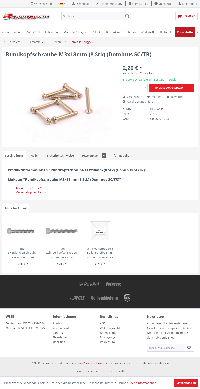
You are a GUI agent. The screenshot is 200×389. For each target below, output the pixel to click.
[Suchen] (127, 16)
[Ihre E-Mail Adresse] (166, 348)
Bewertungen (93, 155)
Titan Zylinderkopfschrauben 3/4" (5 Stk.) (23, 251)
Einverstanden (186, 382)
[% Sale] (17, 32)
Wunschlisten (41, 3)
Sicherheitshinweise (60, 155)
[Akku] (116, 32)
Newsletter (60, 337)
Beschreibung (14, 155)
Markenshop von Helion (29, 192)
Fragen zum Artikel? (26, 188)
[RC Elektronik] (99, 32)
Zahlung (58, 333)
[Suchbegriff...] (96, 16)
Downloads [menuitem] (81, 3)
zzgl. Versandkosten (145, 73)
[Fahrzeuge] (52, 32)
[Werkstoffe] (148, 32)
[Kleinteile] (166, 32)
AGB (102, 323)
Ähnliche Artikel (16, 208)
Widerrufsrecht (110, 328)
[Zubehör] (130, 32)
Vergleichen (132, 97)
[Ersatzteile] (185, 32)
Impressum (107, 342)
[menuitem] (163, 3)
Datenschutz (108, 333)
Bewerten (175, 97)
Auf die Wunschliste (138, 101)
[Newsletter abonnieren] (189, 348)
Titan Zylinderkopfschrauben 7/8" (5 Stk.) (61, 251)
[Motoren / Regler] (74, 32)
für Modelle (121, 155)
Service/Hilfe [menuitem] (138, 3)
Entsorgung (107, 337)
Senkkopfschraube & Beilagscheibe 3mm (100, 250)
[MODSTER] (33, 32)
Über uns (59, 342)
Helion (35, 155)
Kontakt (58, 323)
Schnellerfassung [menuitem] (109, 3)
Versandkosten (62, 328)
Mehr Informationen (143, 383)
